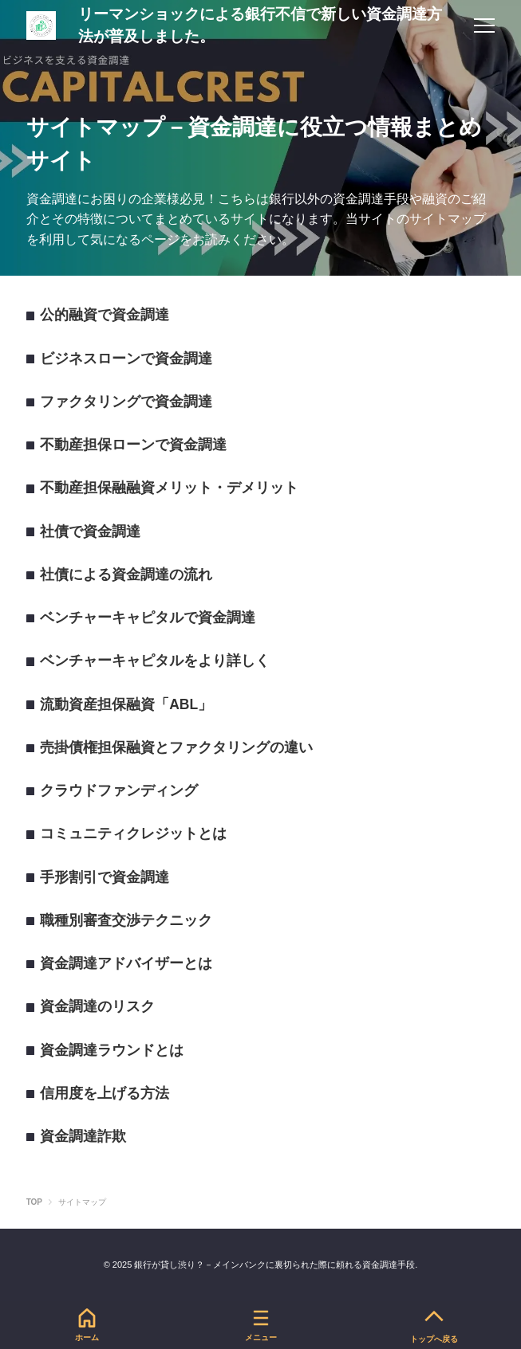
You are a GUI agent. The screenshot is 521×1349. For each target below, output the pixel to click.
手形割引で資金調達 (104, 877)
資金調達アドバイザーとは (126, 963)
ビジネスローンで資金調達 (126, 359)
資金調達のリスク (97, 1006)
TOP (34, 1202)
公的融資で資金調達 (104, 315)
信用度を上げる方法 (104, 1093)
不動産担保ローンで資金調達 (133, 445)
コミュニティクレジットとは (133, 833)
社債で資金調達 (90, 531)
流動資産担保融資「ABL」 (126, 704)
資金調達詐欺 (83, 1136)
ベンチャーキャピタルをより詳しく (155, 661)
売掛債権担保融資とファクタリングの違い (176, 747)
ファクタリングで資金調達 (126, 402)
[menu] (484, 25)
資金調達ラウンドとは (112, 1050)
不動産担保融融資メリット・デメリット (169, 488)
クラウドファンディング (119, 790)
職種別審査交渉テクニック (126, 920)
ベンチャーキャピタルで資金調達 (147, 617)
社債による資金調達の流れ (126, 574)
